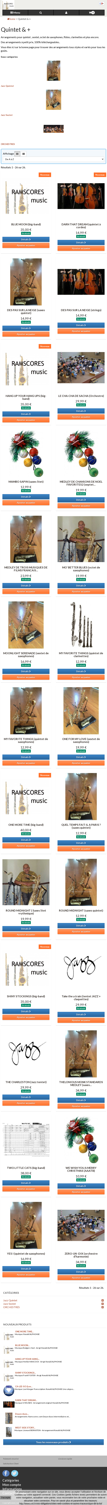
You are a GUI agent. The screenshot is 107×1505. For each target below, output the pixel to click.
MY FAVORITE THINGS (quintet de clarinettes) (81, 654)
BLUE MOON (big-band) (26, 224)
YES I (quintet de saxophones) (26, 1253)
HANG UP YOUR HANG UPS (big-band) (26, 397)
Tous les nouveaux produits (53, 1442)
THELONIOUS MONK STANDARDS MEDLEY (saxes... (81, 1083)
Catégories (10, 1480)
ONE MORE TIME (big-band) (26, 824)
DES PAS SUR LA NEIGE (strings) (81, 310)
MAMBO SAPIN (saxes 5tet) (26, 481)
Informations (12, 1489)
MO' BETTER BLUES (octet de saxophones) (81, 569)
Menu (15, 12)
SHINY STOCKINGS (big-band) (26, 996)
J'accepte (5, 1497)
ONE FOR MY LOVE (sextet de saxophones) (81, 740)
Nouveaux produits (17, 1324)
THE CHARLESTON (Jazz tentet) (26, 1082)
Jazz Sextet (7, 115)
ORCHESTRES (8, 144)
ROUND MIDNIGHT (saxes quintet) (81, 910)
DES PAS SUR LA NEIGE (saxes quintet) (26, 311)
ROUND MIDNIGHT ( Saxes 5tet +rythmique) (26, 912)
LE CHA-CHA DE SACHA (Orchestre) (81, 396)
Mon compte (11, 1485)
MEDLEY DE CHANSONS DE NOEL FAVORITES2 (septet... (81, 483)
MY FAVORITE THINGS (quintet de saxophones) (26, 740)
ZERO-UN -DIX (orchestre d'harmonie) (81, 1255)
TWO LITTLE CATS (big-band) (26, 1167)
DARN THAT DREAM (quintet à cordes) (81, 226)
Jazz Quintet (7, 86)
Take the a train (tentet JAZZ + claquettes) (81, 998)
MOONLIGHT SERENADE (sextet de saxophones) (26, 654)
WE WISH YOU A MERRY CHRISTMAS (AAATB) (81, 1169)
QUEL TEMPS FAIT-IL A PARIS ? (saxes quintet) (81, 826)
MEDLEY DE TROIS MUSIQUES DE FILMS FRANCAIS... (26, 569)
